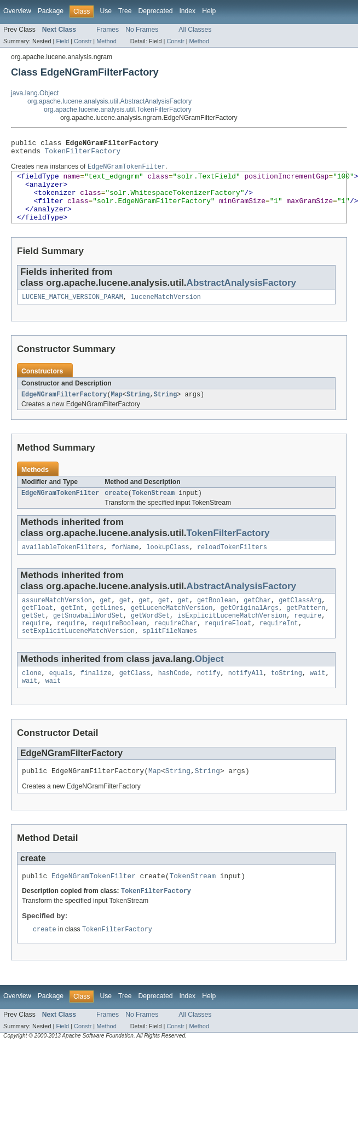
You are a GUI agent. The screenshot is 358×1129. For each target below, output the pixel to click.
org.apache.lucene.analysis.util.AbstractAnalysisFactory (109, 101)
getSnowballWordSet (88, 636)
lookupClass (167, 565)
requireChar (175, 645)
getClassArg (300, 619)
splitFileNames (169, 654)
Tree (125, 11)
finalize (96, 697)
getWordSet (150, 636)
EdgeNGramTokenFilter (60, 509)
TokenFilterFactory (83, 154)
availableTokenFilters (62, 565)
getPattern (305, 628)
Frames (107, 29)
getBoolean (216, 619)
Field (62, 41)
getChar (257, 619)
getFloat (37, 628)
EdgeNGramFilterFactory (64, 410)
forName (124, 565)
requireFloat (228, 645)
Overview (17, 11)
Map (116, 410)
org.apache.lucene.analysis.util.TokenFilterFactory (118, 109)
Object (209, 682)
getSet (33, 636)
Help (209, 11)
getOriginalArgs (249, 628)
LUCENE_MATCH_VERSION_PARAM (72, 311)
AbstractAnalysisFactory (241, 296)
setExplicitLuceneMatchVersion (78, 654)
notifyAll (245, 697)
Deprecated (155, 11)
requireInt (278, 645)
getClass (135, 697)
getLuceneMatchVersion (171, 628)
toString (286, 697)
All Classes (194, 29)
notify (209, 697)
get (105, 619)
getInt (72, 628)
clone (32, 697)
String (138, 410)
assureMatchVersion (57, 619)
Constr (82, 41)
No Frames (141, 29)
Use (106, 11)
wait (317, 697)
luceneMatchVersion (166, 311)
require (307, 636)
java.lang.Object (35, 93)
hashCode (173, 697)
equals (61, 697)
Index (187, 11)
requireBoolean (119, 645)
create (116, 509)
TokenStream (153, 509)
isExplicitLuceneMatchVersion (231, 636)
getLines (107, 628)
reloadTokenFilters (232, 565)
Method (106, 41)
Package (50, 11)
